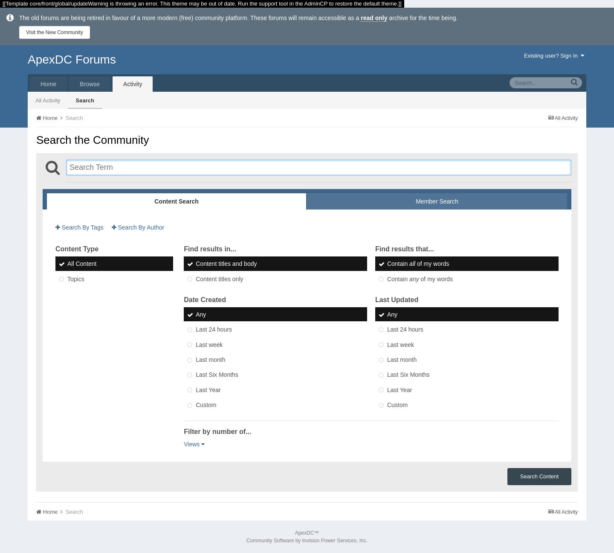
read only (374, 18)
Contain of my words (418, 264)
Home (48, 84)
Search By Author (138, 227)
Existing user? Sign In (554, 55)
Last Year (208, 390)
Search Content (539, 476)
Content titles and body (226, 264)
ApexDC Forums (72, 59)
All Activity (48, 100)
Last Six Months (217, 375)
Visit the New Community (54, 32)
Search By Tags (79, 227)
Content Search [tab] (176, 201)
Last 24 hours (214, 329)
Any (201, 314)
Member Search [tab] (437, 201)
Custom (206, 405)
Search (85, 100)
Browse (90, 84)
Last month (210, 359)
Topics (75, 279)
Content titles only (219, 279)
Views (194, 444)
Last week (209, 344)
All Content (81, 264)
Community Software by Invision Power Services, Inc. (307, 541)
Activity (132, 84)
